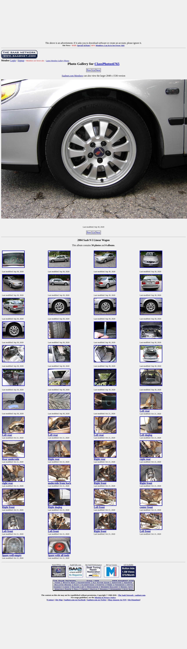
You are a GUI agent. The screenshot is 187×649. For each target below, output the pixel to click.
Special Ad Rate (83, 45)
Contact (50, 600)
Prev (89, 70)
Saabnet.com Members (72, 75)
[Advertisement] (93, 21)
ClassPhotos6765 (107, 64)
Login (13, 60)
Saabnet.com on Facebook (75, 600)
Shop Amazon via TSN (117, 600)
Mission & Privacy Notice (105, 597)
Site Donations (134, 600)
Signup (21, 60)
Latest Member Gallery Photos (57, 61)
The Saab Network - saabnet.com (131, 595)
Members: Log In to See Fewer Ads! (110, 45)
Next (98, 70)
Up (93, 70)
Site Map (59, 600)
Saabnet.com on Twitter (97, 600)
